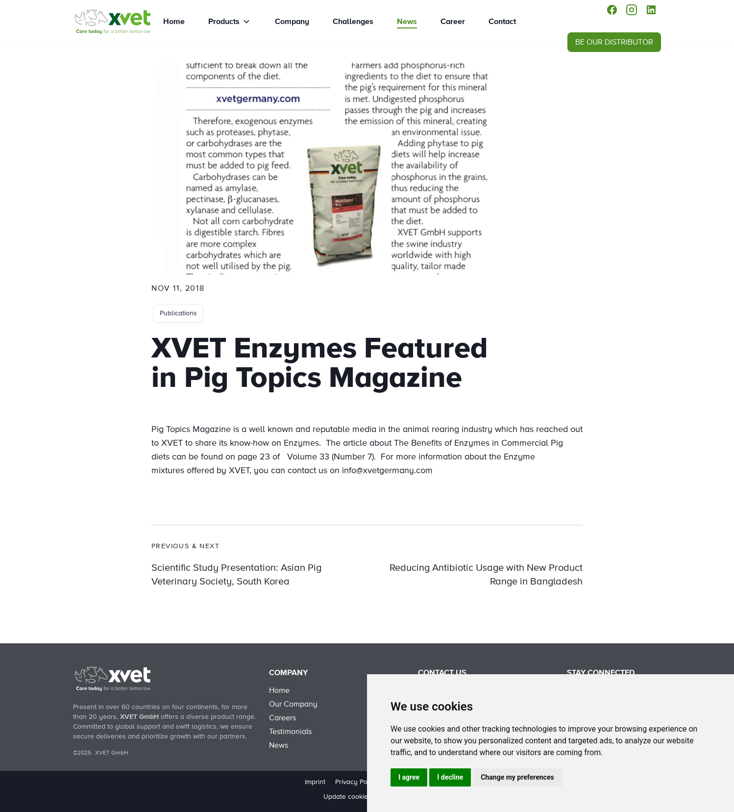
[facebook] (612, 10)
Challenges (353, 21)
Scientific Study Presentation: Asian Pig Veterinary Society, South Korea (236, 574)
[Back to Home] (112, 678)
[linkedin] (651, 10)
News (407, 21)
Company (292, 21)
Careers (282, 718)
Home (174, 21)
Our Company (293, 704)
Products (224, 21)
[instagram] (631, 10)
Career (452, 21)
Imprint (315, 782)
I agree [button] (408, 777)
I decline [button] (450, 777)
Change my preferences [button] (517, 777)
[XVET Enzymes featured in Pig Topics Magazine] (112, 21)
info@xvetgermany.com (387, 470)
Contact (502, 21)
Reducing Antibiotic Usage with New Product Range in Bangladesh (486, 574)
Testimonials (290, 732)
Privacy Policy (356, 782)
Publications (178, 313)
